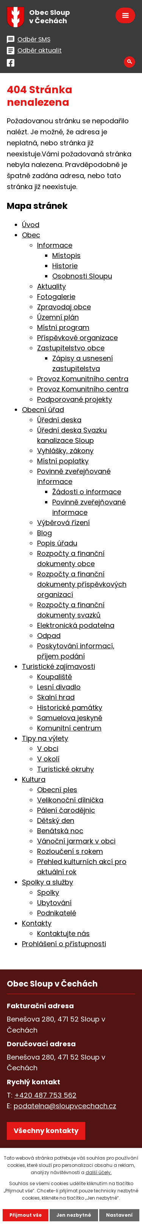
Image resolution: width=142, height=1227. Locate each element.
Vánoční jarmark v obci (76, 841)
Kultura (33, 779)
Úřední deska (59, 420)
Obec (31, 235)
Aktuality (51, 286)
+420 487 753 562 (45, 1095)
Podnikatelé (56, 913)
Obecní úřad (43, 409)
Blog (44, 533)
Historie (65, 266)
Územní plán (58, 317)
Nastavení (119, 1215)
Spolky (48, 892)
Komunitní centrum (69, 728)
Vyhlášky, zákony (65, 450)
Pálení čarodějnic (66, 810)
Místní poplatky (63, 461)
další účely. (99, 1172)
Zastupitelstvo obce (71, 348)
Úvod (30, 224)
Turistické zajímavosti (58, 666)
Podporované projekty (74, 399)
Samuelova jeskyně (69, 718)
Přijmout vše (25, 1215)
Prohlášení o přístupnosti (64, 943)
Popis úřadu (57, 543)
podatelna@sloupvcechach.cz (65, 1106)
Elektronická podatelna (75, 625)
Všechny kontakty (46, 1130)
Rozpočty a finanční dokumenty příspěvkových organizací (81, 584)
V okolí (48, 759)
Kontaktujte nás (63, 933)
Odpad (49, 635)
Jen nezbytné (73, 1215)
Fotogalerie (56, 296)
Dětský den (55, 820)
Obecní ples (57, 789)
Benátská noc (60, 831)
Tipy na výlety (45, 738)
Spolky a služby (47, 882)
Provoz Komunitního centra (82, 379)
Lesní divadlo (59, 687)
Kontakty (36, 923)
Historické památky (69, 707)
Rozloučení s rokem (70, 851)
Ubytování (54, 902)
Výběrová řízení (63, 522)
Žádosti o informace (86, 492)
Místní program (63, 327)
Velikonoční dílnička (70, 800)
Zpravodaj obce (64, 307)
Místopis (66, 255)
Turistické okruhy (65, 769)
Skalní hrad (56, 697)
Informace (54, 245)
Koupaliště (54, 676)
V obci (47, 748)
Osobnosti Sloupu (82, 276)
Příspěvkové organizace (77, 337)
